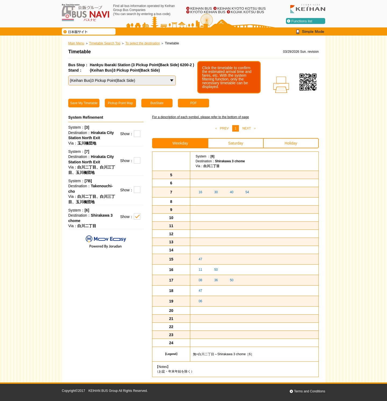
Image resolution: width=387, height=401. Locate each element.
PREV (224, 128)
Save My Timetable (84, 103)
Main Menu (76, 43)
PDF (193, 103)
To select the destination (142, 43)
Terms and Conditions (309, 391)
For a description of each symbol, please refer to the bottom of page (200, 117)
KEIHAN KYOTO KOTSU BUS (241, 8)
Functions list (301, 21)
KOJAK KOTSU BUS (247, 12)
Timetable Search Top (104, 43)
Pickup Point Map (120, 103)
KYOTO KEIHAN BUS (207, 12)
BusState (157, 103)
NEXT (246, 128)
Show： (126, 134)
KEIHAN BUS (201, 8)
